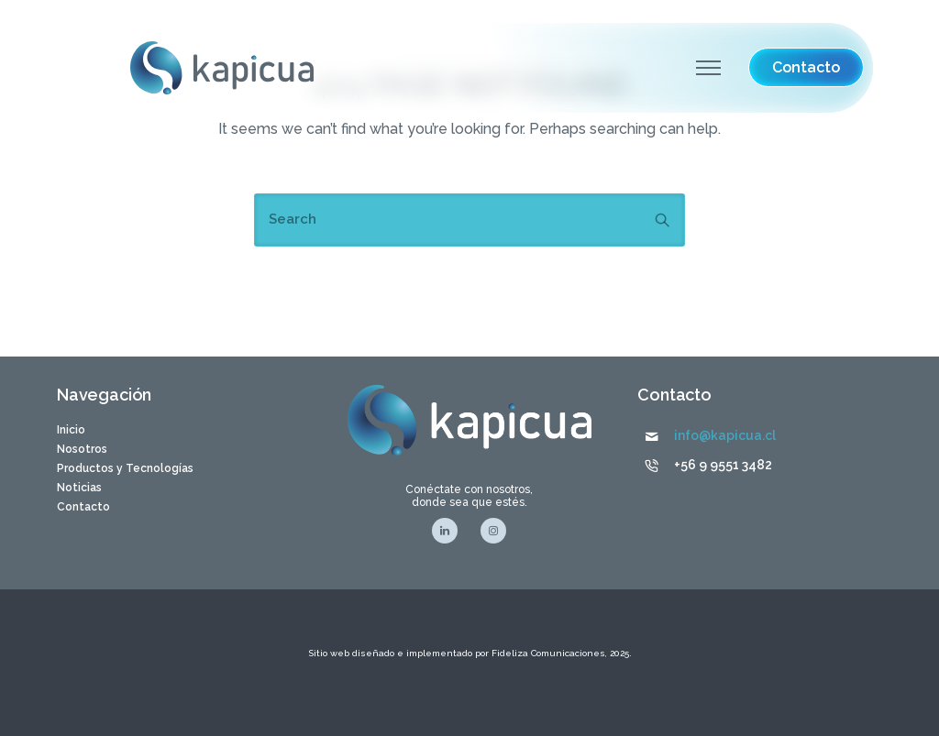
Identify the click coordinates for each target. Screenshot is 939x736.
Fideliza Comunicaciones (547, 653)
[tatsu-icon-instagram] (493, 531)
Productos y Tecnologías (125, 468)
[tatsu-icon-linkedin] (449, 531)
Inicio (71, 429)
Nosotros (82, 449)
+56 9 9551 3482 (723, 464)
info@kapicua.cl (725, 435)
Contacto (83, 506)
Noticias (79, 487)
